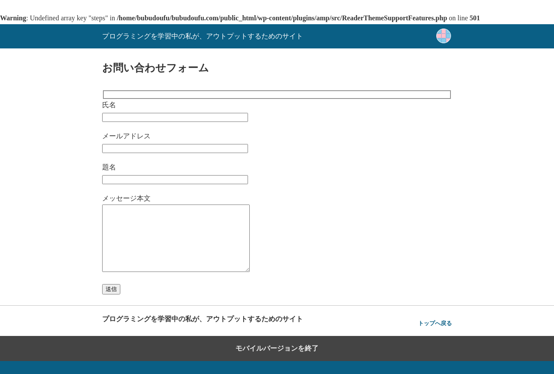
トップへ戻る (435, 336)
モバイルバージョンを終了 (277, 361)
